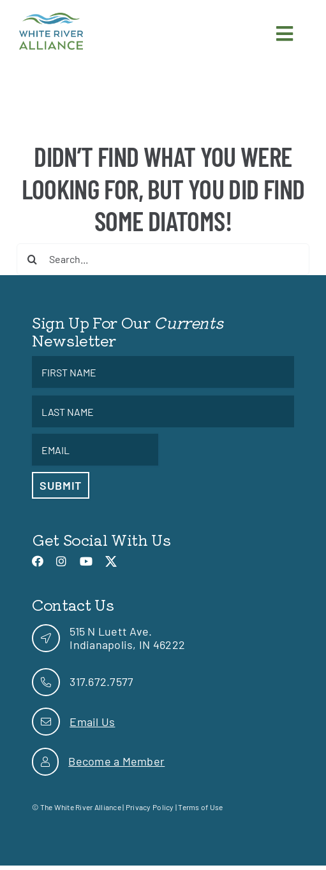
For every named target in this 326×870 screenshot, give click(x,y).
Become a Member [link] (116, 761)
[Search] (32, 259)
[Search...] (163, 259)
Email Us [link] (92, 722)
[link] (51, 18)
